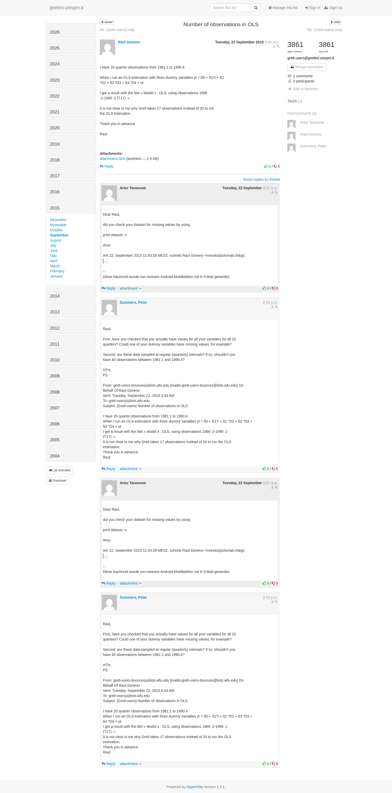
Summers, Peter (133, 302)
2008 (55, 392)
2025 (55, 48)
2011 (55, 344)
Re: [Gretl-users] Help (117, 30)
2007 (55, 408)
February (57, 271)
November (58, 225)
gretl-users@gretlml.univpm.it (310, 58)
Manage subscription (307, 67)
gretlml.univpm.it (66, 7)
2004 (55, 456)
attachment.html (112, 159)
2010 (55, 360)
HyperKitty (195, 787)
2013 (55, 312)
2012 (55, 328)
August (55, 240)
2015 (55, 208)
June (54, 251)
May (53, 256)
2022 (55, 96)
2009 (55, 376)
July (53, 245)
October (56, 230)
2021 (55, 112)
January (56, 276)
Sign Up (333, 8)
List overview (59, 470)
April (53, 261)
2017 (55, 176)
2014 (55, 296)
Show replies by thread (261, 179)
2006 (55, 424)
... (106, 261)
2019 (55, 144)
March (55, 266)
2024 (55, 64)
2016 (55, 191)
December (58, 220)
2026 (55, 32)
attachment (130, 288)
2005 (55, 439)
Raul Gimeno (129, 42)
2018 (55, 160)
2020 (55, 128)
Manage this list (283, 8)
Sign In (312, 8)
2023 (55, 80)
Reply (107, 166)
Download (57, 480)
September (59, 235)
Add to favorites (302, 89)
